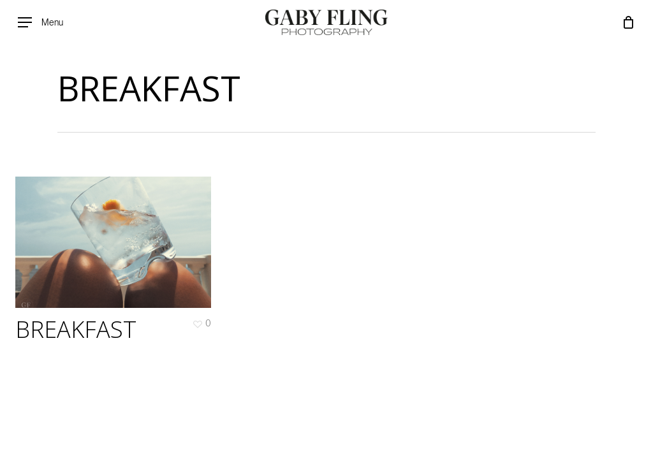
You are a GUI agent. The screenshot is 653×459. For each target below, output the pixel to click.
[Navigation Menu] (40, 22)
